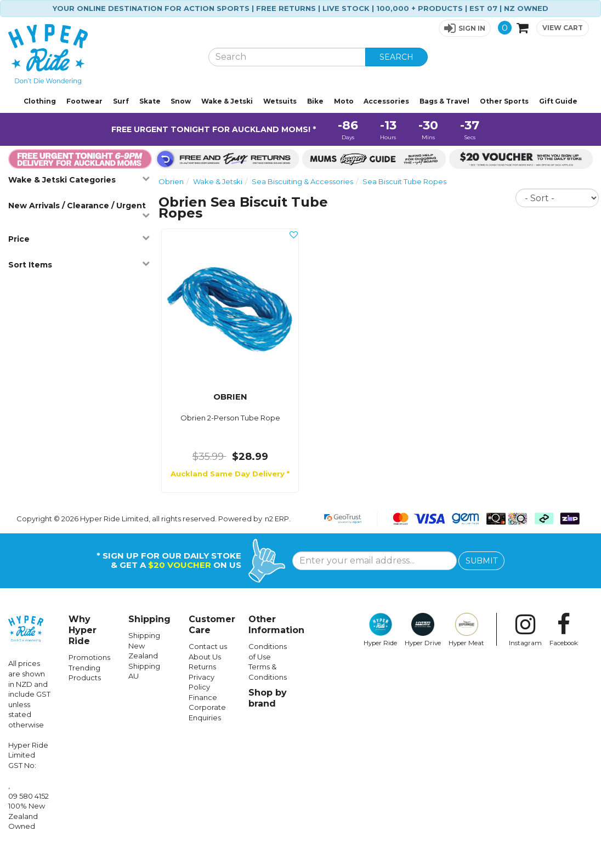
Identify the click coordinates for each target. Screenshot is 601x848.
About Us (205, 656)
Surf (121, 101)
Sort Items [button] (79, 264)
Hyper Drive (423, 630)
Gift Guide (558, 101)
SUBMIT (481, 561)
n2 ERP (277, 518)
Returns (202, 666)
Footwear (84, 101)
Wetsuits (280, 101)
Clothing (40, 101)
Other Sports (504, 101)
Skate (150, 101)
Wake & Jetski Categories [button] (79, 179)
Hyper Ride (380, 630)
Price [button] (79, 239)
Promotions (89, 657)
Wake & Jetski (227, 101)
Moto (344, 101)
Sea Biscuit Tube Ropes (404, 181)
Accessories (386, 101)
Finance (203, 697)
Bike (315, 101)
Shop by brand (267, 698)
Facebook (563, 630)
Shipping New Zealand (144, 645)
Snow (181, 101)
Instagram (525, 630)
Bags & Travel (444, 101)
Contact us (208, 646)
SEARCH (396, 57)
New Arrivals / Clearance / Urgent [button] (79, 210)
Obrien (171, 181)
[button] (465, 28)
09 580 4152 (28, 796)
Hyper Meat (466, 630)
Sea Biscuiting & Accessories (302, 181)
